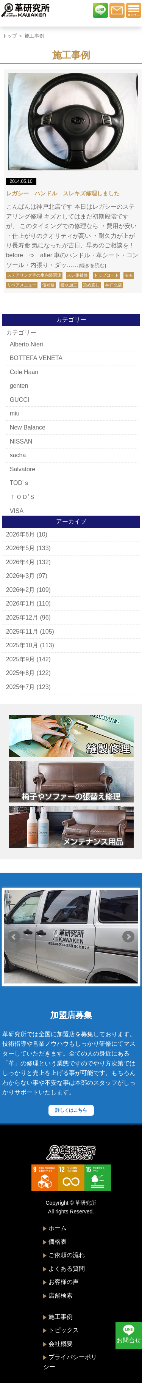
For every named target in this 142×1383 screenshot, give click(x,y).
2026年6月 (20, 534)
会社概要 (60, 1344)
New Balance (27, 427)
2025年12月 (22, 617)
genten (19, 385)
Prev (14, 937)
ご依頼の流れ (66, 1255)
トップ (9, 36)
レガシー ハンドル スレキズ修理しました (63, 193)
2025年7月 (20, 687)
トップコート (106, 275)
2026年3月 (20, 576)
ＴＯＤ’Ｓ (23, 497)
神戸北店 (113, 285)
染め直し (91, 285)
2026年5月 (20, 548)
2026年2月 (20, 590)
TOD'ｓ (20, 483)
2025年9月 (20, 659)
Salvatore (23, 469)
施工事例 (60, 1317)
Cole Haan (24, 372)
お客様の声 (63, 1282)
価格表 (57, 1241)
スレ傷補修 (77, 275)
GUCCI (20, 399)
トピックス (63, 1330)
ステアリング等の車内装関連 (34, 275)
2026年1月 (20, 603)
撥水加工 (69, 285)
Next (128, 937)
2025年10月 (22, 645)
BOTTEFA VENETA (36, 358)
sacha (18, 455)
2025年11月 (22, 631)
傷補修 (48, 285)
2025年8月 (20, 673)
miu (15, 413)
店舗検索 (60, 1295)
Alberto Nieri (26, 344)
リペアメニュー (21, 285)
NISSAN (21, 441)
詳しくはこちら (71, 1110)
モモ (129, 275)
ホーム (57, 1228)
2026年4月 (20, 562)
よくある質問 (66, 1268)
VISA (16, 511)
